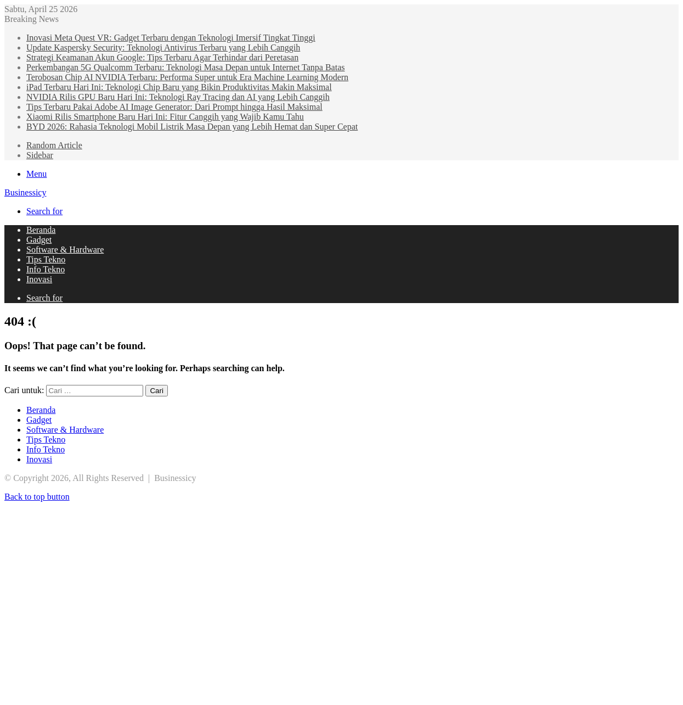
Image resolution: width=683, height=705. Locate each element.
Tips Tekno (45, 259)
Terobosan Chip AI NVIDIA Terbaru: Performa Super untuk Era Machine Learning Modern (187, 77)
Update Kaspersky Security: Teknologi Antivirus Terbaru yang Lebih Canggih (163, 47)
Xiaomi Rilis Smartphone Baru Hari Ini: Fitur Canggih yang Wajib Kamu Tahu (165, 116)
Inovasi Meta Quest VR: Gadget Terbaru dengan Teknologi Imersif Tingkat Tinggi (170, 37)
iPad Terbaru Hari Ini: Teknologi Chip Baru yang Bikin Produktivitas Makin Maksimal (179, 87)
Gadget (39, 239)
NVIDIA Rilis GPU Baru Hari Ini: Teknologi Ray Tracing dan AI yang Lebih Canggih (178, 97)
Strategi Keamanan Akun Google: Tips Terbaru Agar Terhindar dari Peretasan (162, 57)
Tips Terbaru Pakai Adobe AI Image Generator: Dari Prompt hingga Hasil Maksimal (174, 106)
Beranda (40, 229)
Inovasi (39, 279)
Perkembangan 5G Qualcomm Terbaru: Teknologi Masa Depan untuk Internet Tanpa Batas (185, 67)
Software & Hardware (65, 249)
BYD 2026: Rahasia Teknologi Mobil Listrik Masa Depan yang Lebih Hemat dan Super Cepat (192, 126)
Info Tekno (45, 269)
